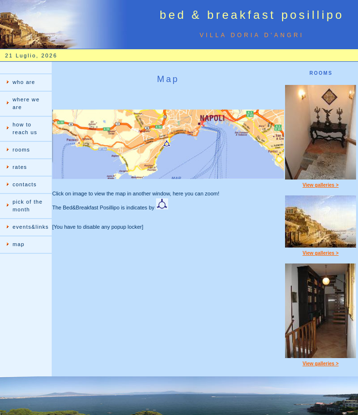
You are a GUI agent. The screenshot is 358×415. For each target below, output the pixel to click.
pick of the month (28, 205)
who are (24, 82)
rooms (21, 149)
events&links (31, 227)
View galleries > (320, 185)
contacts (25, 184)
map (19, 244)
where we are (26, 103)
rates (20, 167)
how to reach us (25, 128)
